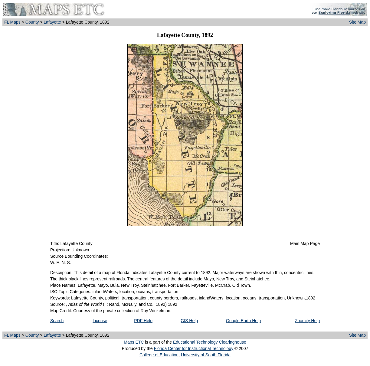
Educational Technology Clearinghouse (209, 342)
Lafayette (52, 22)
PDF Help (143, 320)
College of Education (158, 354)
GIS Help (189, 320)
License (100, 320)
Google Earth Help (243, 320)
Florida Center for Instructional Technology (193, 348)
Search (57, 320)
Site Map (357, 22)
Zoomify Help (307, 320)
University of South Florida (206, 354)
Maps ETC (134, 342)
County (32, 22)
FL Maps (12, 22)
